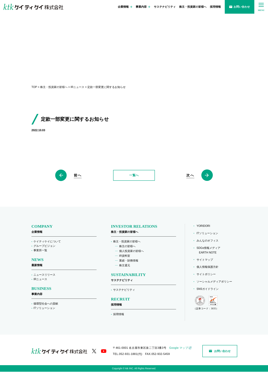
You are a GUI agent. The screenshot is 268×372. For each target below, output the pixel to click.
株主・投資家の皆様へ (192, 6)
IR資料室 (124, 256)
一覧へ (134, 175)
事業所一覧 (40, 250)
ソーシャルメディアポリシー (215, 281)
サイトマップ (206, 259)
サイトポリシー (207, 274)
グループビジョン (44, 246)
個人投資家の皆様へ (131, 251)
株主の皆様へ (127, 246)
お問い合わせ (239, 6)
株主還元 (124, 265)
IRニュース (40, 279)
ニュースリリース (44, 275)
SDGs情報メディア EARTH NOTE (209, 250)
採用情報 (215, 6)
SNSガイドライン (209, 289)
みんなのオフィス (208, 240)
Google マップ (178, 348)
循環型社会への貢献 (46, 303)
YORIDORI (204, 226)
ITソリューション (44, 308)
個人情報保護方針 (208, 267)
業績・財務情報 (128, 260)
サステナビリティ (165, 6)
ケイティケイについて (47, 241)
